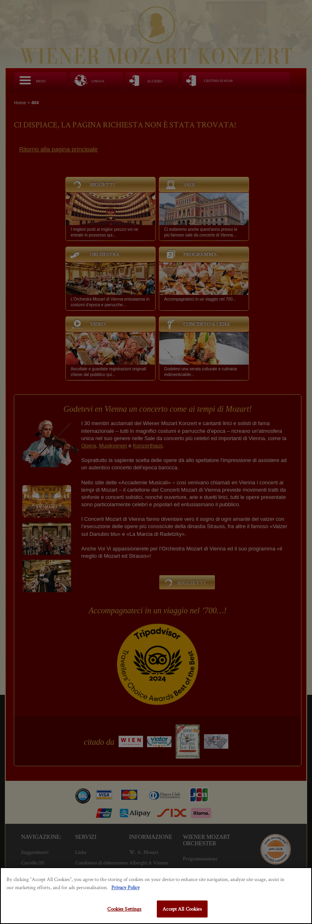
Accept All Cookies (182, 908)
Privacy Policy (125, 887)
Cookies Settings (124, 908)
